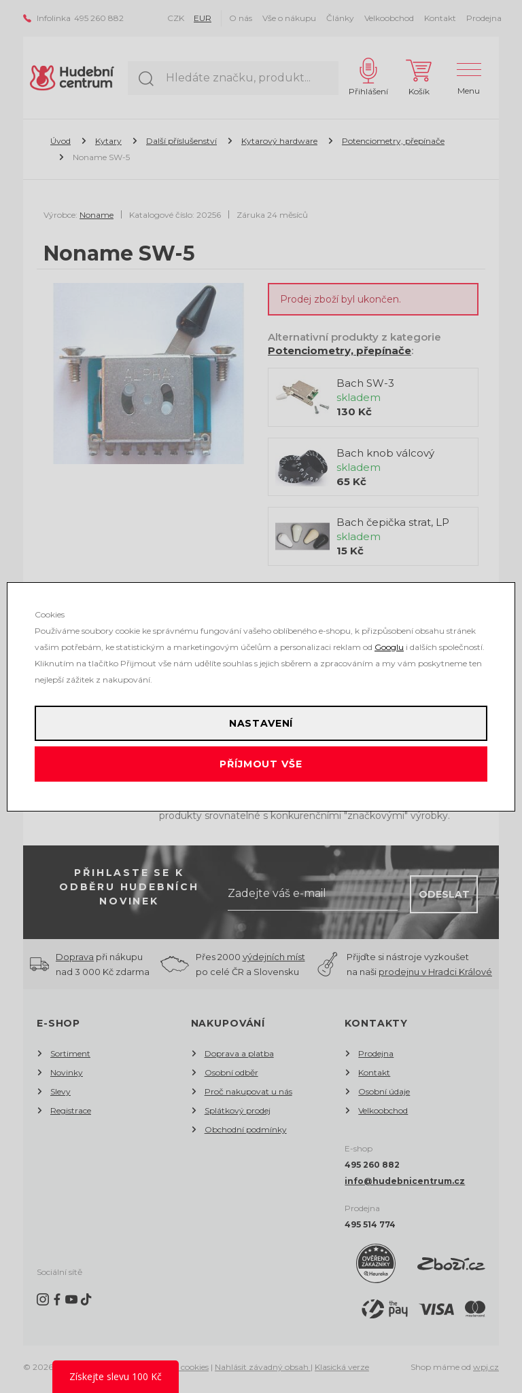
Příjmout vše (261, 764)
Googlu (389, 647)
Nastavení (261, 723)
